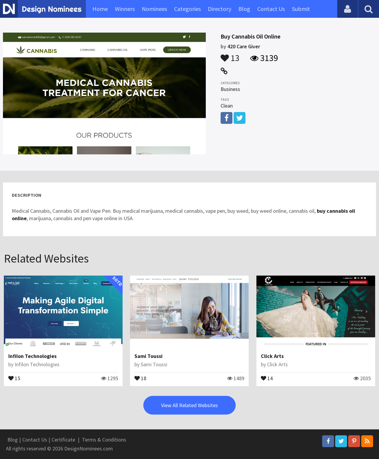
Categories (187, 8)
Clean (227, 105)
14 (267, 378)
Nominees (154, 8)
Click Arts (272, 356)
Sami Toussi (148, 356)
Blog (244, 8)
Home (100, 8)
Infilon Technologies (32, 356)
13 (230, 55)
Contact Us (271, 8)
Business (230, 89)
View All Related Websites (189, 405)
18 (140, 378)
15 (14, 378)
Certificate (63, 439)
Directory (219, 8)
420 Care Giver (243, 46)
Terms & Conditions (104, 439)
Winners (125, 8)
